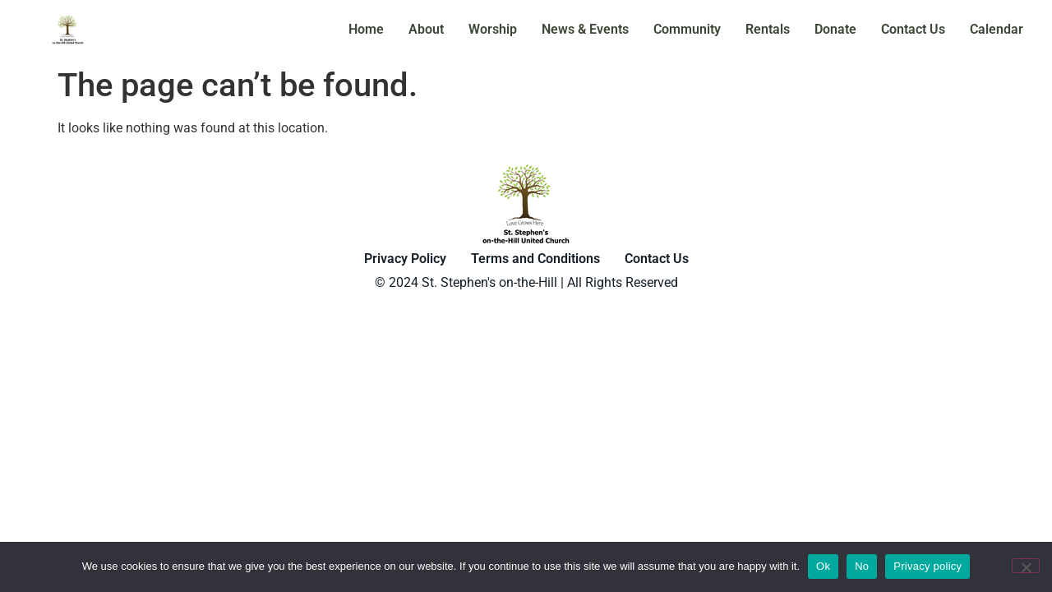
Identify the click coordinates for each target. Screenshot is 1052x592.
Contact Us (913, 29)
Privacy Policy (405, 258)
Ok (823, 566)
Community (687, 29)
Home (366, 29)
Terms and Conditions (535, 258)
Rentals (767, 29)
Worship (492, 29)
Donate (835, 29)
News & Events (585, 29)
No (862, 566)
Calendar (996, 29)
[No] (1026, 565)
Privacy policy (927, 566)
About (426, 29)
